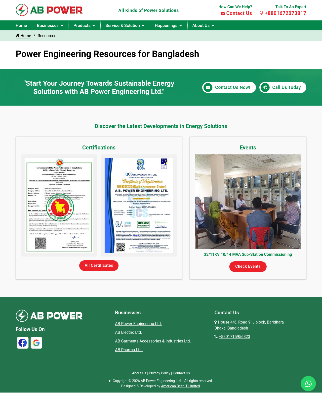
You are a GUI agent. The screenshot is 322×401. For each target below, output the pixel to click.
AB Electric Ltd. (128, 332)
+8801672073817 (282, 13)
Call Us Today (281, 87)
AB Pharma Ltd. (129, 349)
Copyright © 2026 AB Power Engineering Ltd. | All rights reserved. (163, 381)
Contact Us (236, 13)
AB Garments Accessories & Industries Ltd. (153, 341)
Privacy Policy (159, 373)
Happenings (166, 25)
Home (21, 25)
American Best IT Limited (180, 386)
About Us (201, 25)
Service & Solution (122, 25)
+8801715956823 (232, 336)
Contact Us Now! (226, 87)
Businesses (48, 25)
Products (82, 25)
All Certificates (99, 265)
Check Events (248, 266)
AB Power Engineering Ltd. (138, 323)
